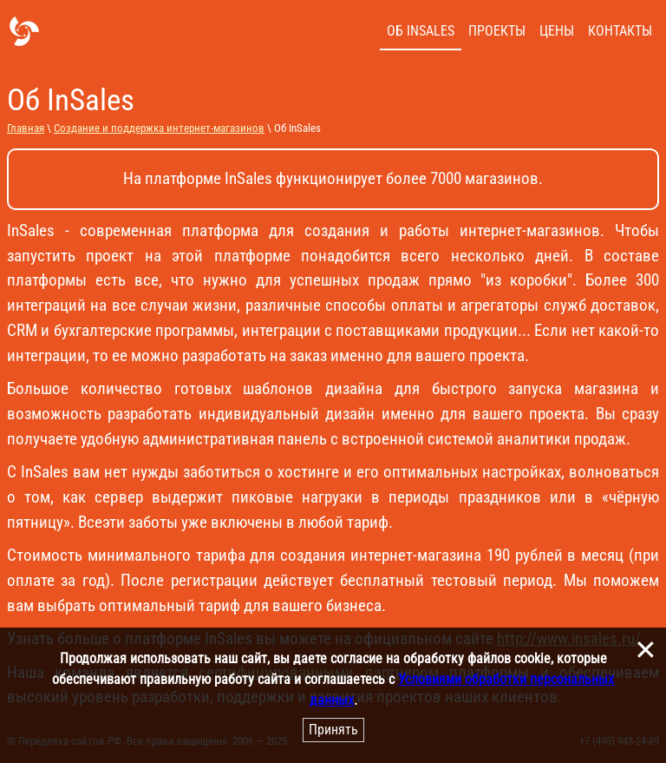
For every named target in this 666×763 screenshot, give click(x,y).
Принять (333, 729)
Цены (556, 31)
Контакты (620, 31)
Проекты (497, 31)
